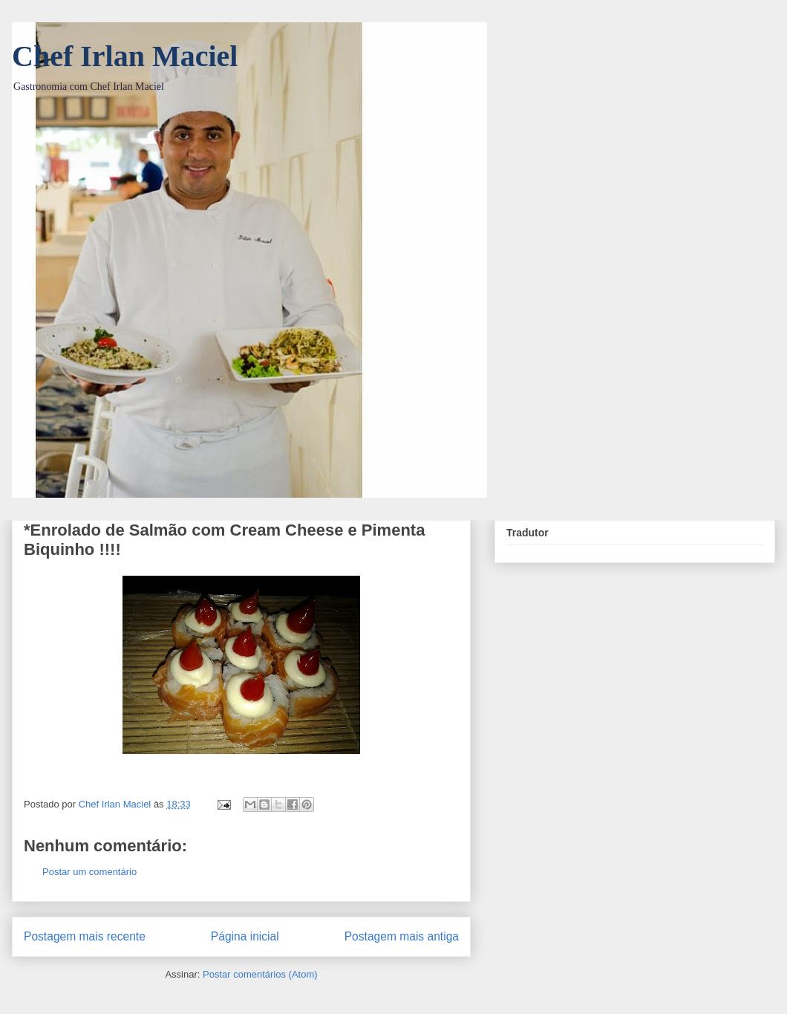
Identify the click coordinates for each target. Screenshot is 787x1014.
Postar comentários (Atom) (260, 974)
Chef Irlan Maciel (125, 56)
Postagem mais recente (85, 936)
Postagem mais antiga (401, 936)
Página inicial (245, 936)
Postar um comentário (89, 871)
